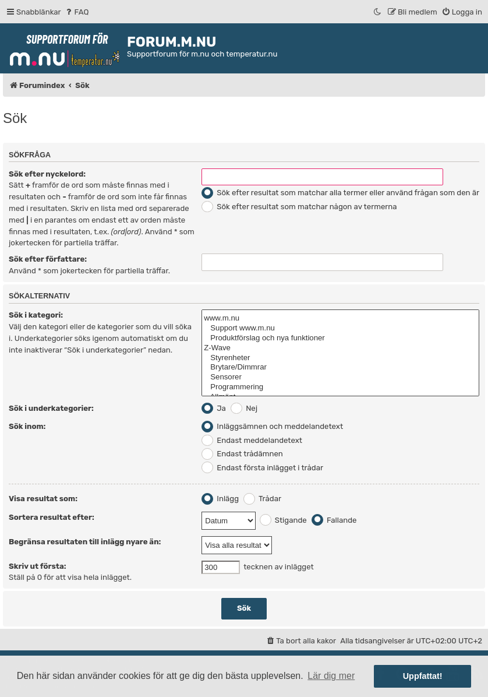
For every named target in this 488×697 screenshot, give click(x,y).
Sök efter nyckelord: (47, 174)
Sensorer (340, 377)
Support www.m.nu (340, 328)
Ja (213, 408)
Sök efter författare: (48, 259)
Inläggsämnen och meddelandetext (272, 426)
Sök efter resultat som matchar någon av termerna (299, 206)
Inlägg (220, 498)
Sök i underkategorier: (51, 408)
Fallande (334, 520)
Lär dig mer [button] (331, 676)
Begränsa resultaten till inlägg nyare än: (85, 541)
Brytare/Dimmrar (340, 367)
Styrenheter (340, 358)
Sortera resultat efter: (51, 517)
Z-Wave (340, 348)
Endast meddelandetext (251, 440)
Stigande (283, 520)
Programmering (340, 387)
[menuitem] (76, 11)
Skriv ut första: (37, 566)
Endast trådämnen (242, 453)
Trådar (262, 498)
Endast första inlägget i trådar (262, 467)
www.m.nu (340, 318)
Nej (244, 408)
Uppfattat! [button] (423, 676)
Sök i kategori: (36, 315)
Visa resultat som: (43, 498)
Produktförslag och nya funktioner (340, 338)
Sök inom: (27, 426)
